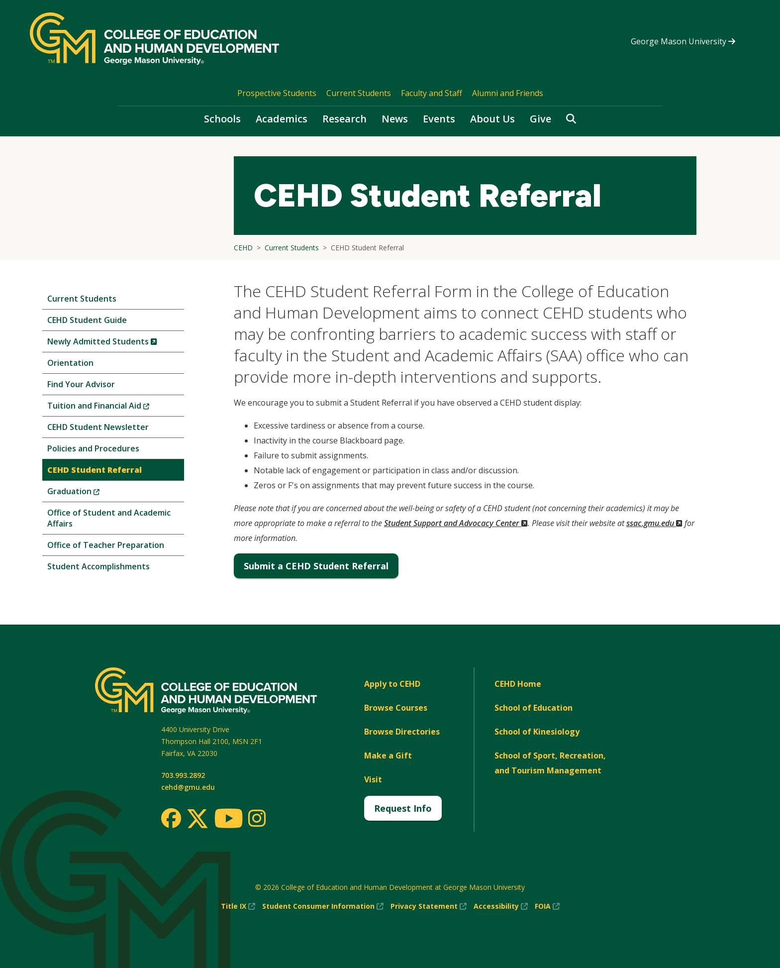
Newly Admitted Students (115, 343)
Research (344, 118)
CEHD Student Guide (87, 320)
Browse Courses (395, 707)
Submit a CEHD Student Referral (316, 566)
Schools (222, 118)
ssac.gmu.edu (654, 523)
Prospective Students (276, 93)
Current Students (358, 93)
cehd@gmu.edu (188, 787)
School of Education (533, 707)
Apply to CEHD (392, 683)
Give (540, 118)
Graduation (90, 493)
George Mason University (683, 41)
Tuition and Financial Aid (115, 408)
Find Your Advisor (81, 384)
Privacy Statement (428, 906)
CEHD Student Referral (94, 469)
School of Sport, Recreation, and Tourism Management (550, 763)
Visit (373, 779)
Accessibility (501, 906)
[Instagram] (257, 818)
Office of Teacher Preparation (105, 544)
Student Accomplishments (98, 566)
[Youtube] (228, 820)
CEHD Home (517, 683)
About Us (492, 118)
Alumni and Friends (507, 93)
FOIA (547, 906)
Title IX (238, 906)
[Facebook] (171, 818)
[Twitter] (197, 819)
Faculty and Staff (431, 93)
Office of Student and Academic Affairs (109, 518)
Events (439, 118)
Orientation (70, 362)
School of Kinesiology (537, 731)
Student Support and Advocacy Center (456, 523)
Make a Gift (388, 755)
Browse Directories (402, 731)
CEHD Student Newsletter (98, 427)
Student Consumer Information (323, 906)
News (395, 118)
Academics (281, 118)
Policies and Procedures (93, 448)
